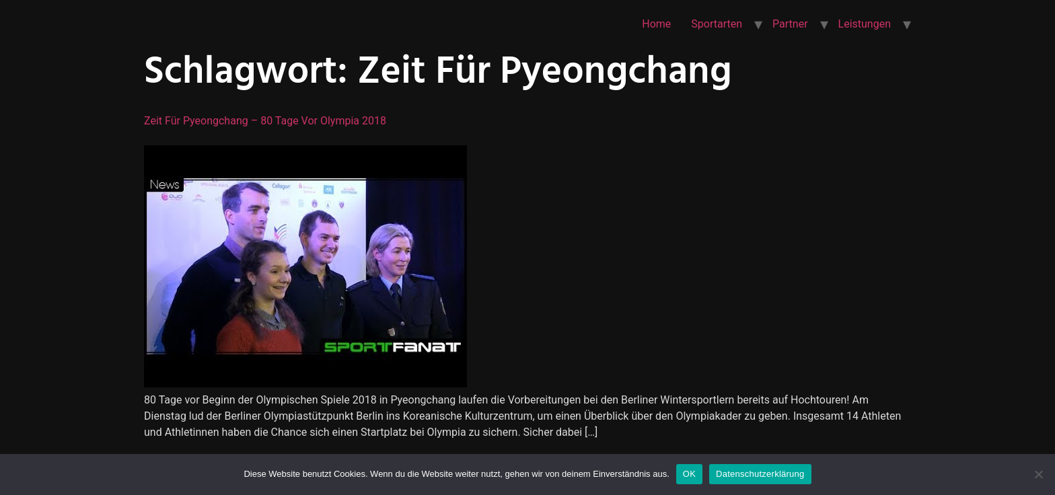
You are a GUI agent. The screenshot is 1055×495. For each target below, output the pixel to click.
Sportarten (716, 23)
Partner (790, 23)
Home (656, 23)
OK (689, 474)
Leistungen (864, 23)
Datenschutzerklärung (760, 474)
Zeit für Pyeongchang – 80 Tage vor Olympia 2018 (265, 120)
